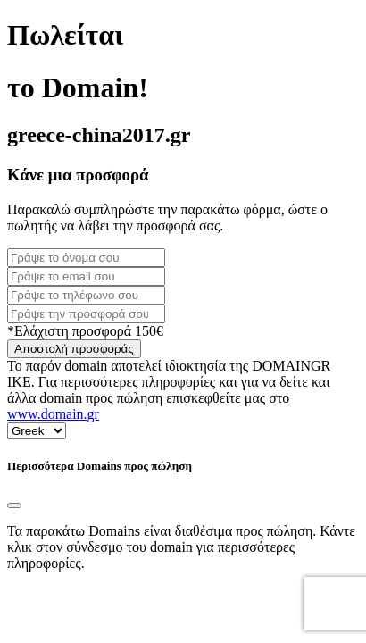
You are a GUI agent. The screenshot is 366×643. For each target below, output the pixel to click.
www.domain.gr (53, 414)
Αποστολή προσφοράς (74, 348)
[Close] (14, 505)
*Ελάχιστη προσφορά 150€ (85, 330)
